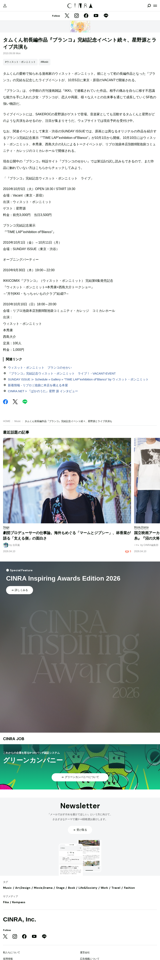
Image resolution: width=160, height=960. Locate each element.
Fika (6, 902)
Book (71, 887)
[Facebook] (86, 16)
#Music (44, 61)
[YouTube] (96, 16)
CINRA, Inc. (19, 919)
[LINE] (106, 16)
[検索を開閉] (149, 6)
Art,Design (22, 887)
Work (104, 887)
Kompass (18, 902)
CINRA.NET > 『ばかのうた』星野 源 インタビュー (43, 391)
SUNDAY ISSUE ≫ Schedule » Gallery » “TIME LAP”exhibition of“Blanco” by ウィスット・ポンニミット (78, 379)
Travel (115, 887)
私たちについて (11, 952)
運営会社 (85, 952)
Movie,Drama (43, 887)
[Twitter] (67, 16)
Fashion (129, 887)
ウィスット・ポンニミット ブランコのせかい (40, 367)
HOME (6, 421)
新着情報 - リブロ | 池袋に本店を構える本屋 (38, 385)
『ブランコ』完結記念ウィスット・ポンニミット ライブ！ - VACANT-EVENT (62, 373)
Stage (60, 887)
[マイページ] (5, 6)
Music (17, 421)
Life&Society (88, 887)
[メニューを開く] (155, 6)
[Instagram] (76, 16)
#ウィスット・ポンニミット (20, 61)
